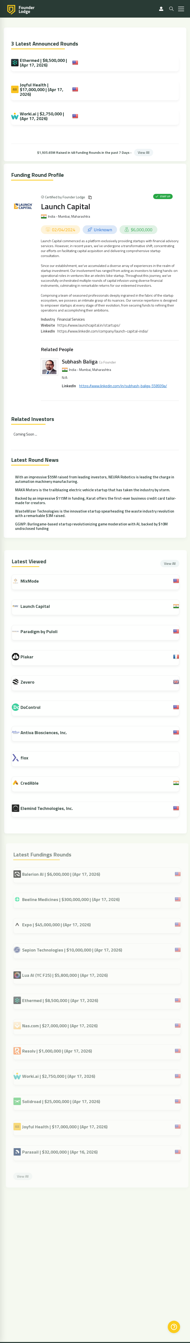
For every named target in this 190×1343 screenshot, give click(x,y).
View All (143, 152)
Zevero (31, 682)
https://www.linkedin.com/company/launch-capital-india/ (102, 331)
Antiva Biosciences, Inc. (47, 732)
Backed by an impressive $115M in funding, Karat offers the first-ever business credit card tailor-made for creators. (95, 500)
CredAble (33, 783)
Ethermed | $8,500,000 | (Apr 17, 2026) (39, 62)
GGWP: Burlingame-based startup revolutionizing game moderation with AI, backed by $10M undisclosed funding (91, 526)
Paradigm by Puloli (42, 631)
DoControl (34, 707)
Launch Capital (65, 206)
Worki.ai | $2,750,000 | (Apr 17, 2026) (37, 116)
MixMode (33, 581)
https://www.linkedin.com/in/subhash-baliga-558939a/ (123, 386)
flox (28, 757)
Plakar (30, 656)
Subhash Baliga (80, 361)
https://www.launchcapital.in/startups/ (88, 325)
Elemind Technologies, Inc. (50, 808)
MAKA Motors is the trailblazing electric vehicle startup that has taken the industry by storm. (92, 490)
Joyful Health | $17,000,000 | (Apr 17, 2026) (37, 89)
